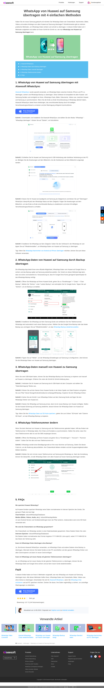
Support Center (72, 656)
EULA (52, 664)
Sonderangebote (96, 2)
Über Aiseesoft (54, 656)
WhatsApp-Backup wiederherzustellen (66, 327)
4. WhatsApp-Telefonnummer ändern (30, 72)
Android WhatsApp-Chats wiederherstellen (26, 636)
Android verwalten (68, 610)
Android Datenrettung (30, 656)
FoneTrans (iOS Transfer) (31, 664)
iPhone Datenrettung (30, 658)
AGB (52, 658)
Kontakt (53, 666)
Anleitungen (71, 2)
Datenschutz (54, 661)
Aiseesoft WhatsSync (22, 92)
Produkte (61, 2)
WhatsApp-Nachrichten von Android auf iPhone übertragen (45, 251)
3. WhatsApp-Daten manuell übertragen (31, 69)
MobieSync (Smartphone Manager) (34, 666)
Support (81, 2)
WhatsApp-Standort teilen (76, 636)
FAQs (69, 664)
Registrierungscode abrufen (75, 658)
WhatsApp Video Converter (6, 636)
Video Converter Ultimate (31, 669)
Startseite (18, 643)
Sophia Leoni (55, 610)
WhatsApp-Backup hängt (59, 636)
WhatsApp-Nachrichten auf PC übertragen (94, 636)
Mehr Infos (66, 687)
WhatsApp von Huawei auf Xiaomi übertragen (43, 636)
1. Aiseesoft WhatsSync (27, 63)
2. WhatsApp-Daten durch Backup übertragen (33, 66)
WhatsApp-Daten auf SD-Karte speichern (42, 413)
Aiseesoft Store (10, 658)
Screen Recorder (29, 671)
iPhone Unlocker (29, 661)
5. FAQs (22, 75)
